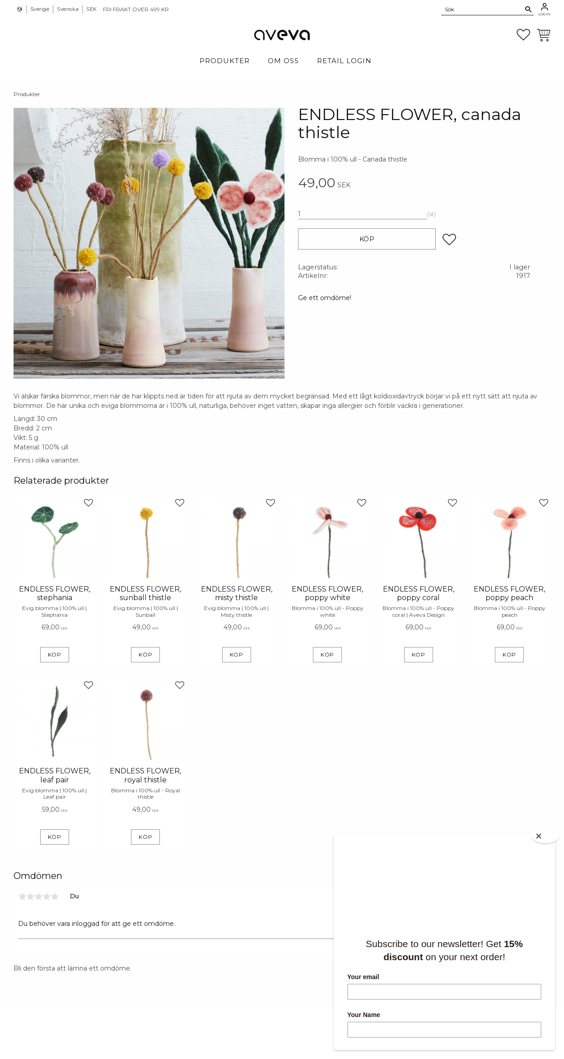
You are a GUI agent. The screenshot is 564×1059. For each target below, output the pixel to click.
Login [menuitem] (544, 14)
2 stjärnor (30, 897)
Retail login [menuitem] (344, 60)
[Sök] (528, 9)
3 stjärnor (38, 897)
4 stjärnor (46, 897)
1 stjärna (22, 897)
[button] (523, 35)
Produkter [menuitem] (225, 60)
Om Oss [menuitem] (283, 60)
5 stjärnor (55, 897)
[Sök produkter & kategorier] (482, 9)
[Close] (545, 836)
